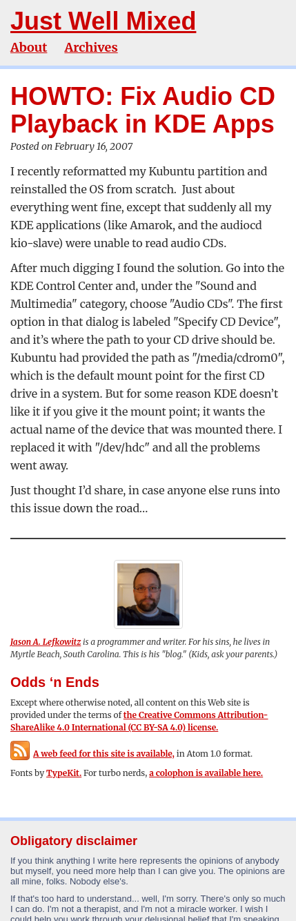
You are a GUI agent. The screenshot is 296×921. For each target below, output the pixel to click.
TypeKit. (63, 773)
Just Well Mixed (103, 21)
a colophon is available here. (206, 773)
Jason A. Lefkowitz (45, 642)
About (28, 47)
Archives (90, 47)
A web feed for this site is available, (92, 753)
